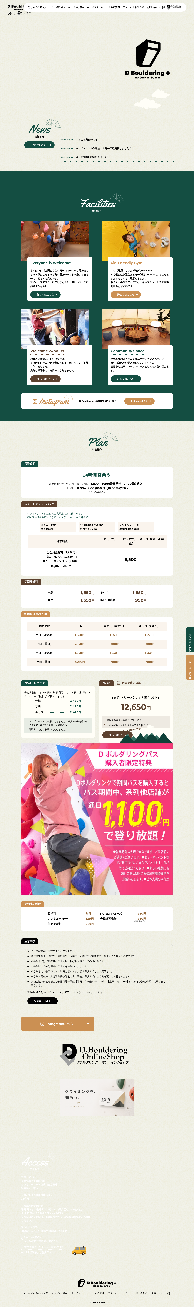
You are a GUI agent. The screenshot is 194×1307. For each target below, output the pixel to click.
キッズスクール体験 (190, 667)
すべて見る (39, 145)
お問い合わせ (154, 7)
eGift (11, 13)
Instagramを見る (139, 401)
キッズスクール (95, 7)
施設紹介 (60, 7)
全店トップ (157, 1293)
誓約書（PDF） (42, 1001)
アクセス (127, 7)
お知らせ (139, 7)
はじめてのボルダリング (40, 7)
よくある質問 (113, 7)
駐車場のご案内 (29, 1188)
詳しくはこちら (45, 294)
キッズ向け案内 (76, 7)
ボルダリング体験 (190, 640)
